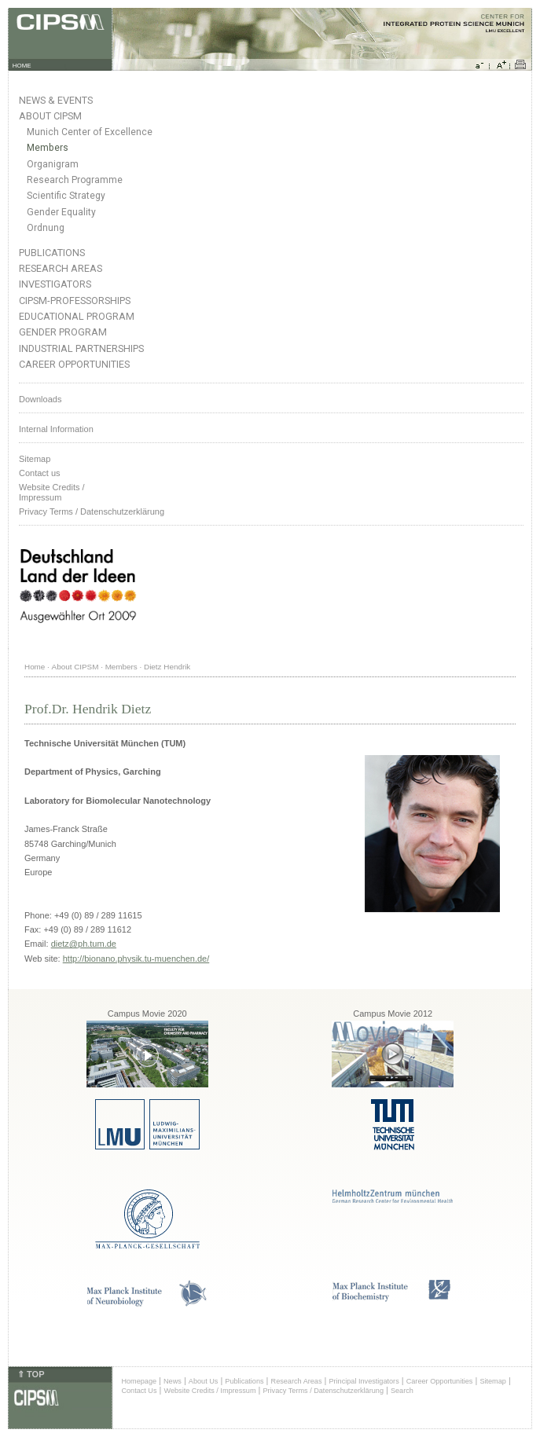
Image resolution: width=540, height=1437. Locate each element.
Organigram (53, 164)
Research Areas (60, 268)
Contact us (40, 473)
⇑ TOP (30, 1374)
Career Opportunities (74, 364)
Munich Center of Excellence (89, 131)
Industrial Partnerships (81, 348)
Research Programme (75, 179)
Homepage (138, 1381)
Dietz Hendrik (167, 666)
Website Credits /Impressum (52, 492)
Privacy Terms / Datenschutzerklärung (91, 511)
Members (47, 147)
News (172, 1381)
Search (402, 1391)
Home (34, 666)
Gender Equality (61, 212)
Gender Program (63, 332)
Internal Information (56, 429)
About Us (204, 1381)
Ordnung (45, 227)
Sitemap (34, 459)
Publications (52, 252)
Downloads (40, 399)
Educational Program (76, 316)
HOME (22, 65)
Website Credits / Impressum (210, 1391)
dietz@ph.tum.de (83, 943)
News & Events (56, 100)
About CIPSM (50, 116)
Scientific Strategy (66, 195)
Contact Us (138, 1391)
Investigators (55, 284)
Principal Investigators (364, 1381)
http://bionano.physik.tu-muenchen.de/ (136, 958)
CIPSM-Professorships (74, 300)
